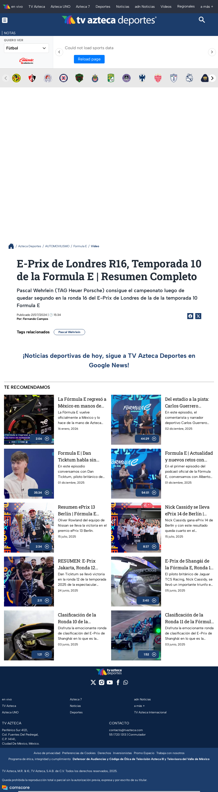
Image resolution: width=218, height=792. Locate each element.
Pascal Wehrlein (69, 332)
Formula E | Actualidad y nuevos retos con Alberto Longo (189, 456)
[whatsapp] (125, 683)
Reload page (89, 59)
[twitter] (93, 684)
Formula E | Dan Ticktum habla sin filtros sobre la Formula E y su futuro (82, 456)
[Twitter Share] (198, 316)
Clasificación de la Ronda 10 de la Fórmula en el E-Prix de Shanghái (80, 618)
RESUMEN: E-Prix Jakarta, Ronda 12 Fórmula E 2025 (77, 564)
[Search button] (202, 20)
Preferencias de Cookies (79, 753)
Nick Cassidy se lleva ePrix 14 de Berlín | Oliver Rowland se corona (187, 510)
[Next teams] (212, 78)
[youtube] (110, 684)
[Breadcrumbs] (13, 246)
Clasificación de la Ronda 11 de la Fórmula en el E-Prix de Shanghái (189, 618)
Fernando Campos (35, 319)
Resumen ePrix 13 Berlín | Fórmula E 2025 (77, 510)
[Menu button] (16, 20)
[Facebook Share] (190, 316)
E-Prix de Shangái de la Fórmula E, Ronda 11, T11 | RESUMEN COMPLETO (189, 564)
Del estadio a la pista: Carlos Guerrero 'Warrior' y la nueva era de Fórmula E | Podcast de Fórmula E (188, 402)
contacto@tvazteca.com (126, 730)
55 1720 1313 (117, 734)
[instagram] (101, 684)
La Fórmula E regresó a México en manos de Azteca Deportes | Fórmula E (82, 402)
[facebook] (118, 684)
